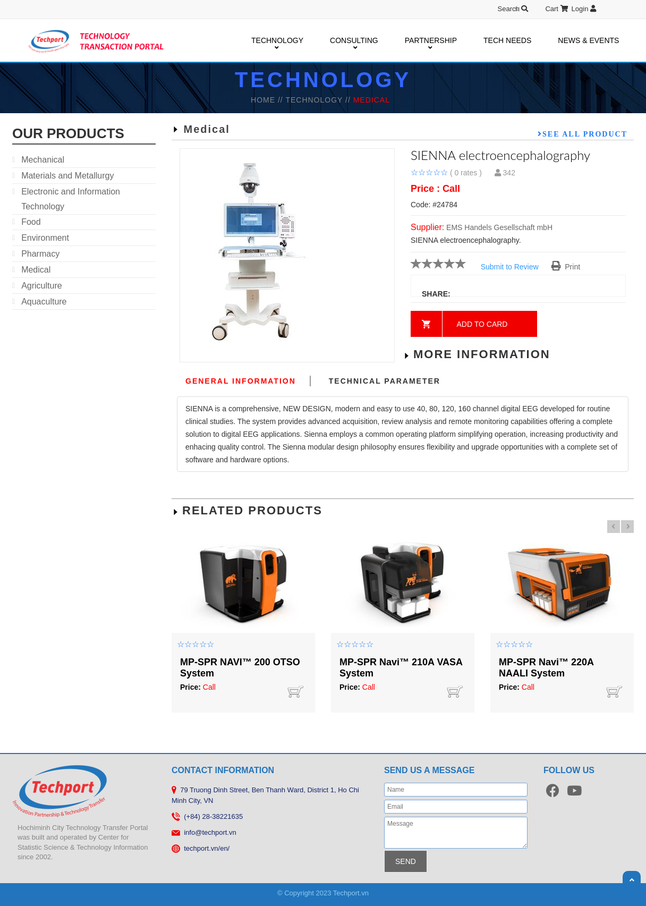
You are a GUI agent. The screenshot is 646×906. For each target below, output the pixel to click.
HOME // (268, 100)
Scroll (632, 880)
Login (584, 9)
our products (68, 133)
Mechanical (42, 159)
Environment (45, 237)
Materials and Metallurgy (67, 175)
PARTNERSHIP (431, 41)
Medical (35, 269)
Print (566, 267)
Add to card (482, 324)
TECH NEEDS (507, 40)
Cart (556, 9)
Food (30, 221)
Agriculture (41, 285)
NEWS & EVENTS (588, 40)
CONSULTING (354, 41)
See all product (584, 134)
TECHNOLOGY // (319, 100)
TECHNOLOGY (277, 41)
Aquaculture (43, 301)
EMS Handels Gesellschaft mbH (499, 227)
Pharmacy (40, 253)
